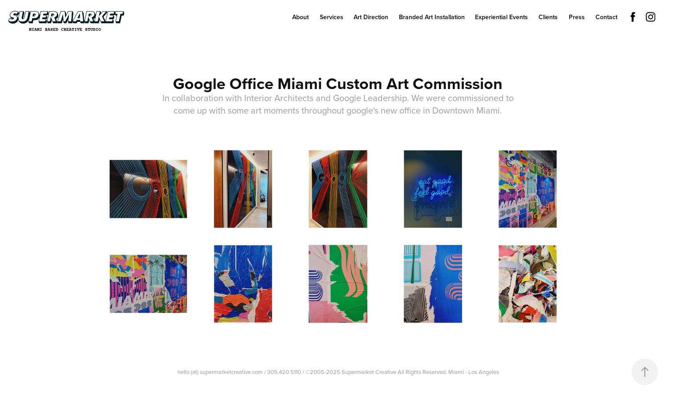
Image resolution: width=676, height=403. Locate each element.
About (300, 16)
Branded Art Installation (432, 16)
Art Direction (371, 16)
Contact (606, 16)
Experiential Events (501, 16)
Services (331, 16)
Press (577, 16)
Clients (548, 16)
